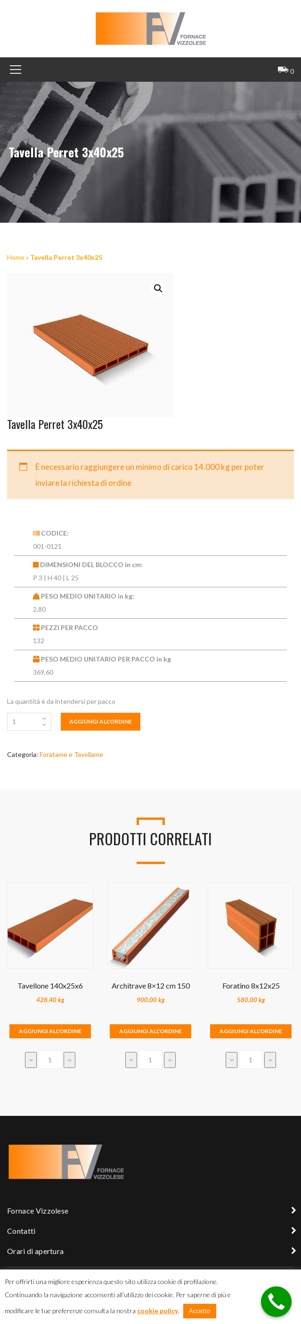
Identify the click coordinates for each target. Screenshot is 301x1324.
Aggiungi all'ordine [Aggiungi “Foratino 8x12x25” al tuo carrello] (251, 1031)
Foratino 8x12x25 (251, 985)
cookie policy (157, 1311)
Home (15, 257)
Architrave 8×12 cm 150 (151, 985)
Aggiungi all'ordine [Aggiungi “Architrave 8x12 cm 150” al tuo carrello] (150, 1031)
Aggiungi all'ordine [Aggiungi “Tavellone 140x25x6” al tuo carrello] (50, 1031)
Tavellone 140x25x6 (50, 985)
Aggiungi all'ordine (100, 721)
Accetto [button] (200, 1311)
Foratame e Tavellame (71, 754)
